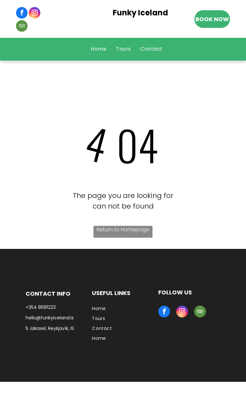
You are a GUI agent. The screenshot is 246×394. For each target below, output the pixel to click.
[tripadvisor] (22, 26)
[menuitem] (98, 49)
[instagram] (34, 13)
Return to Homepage (123, 229)
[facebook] (22, 13)
